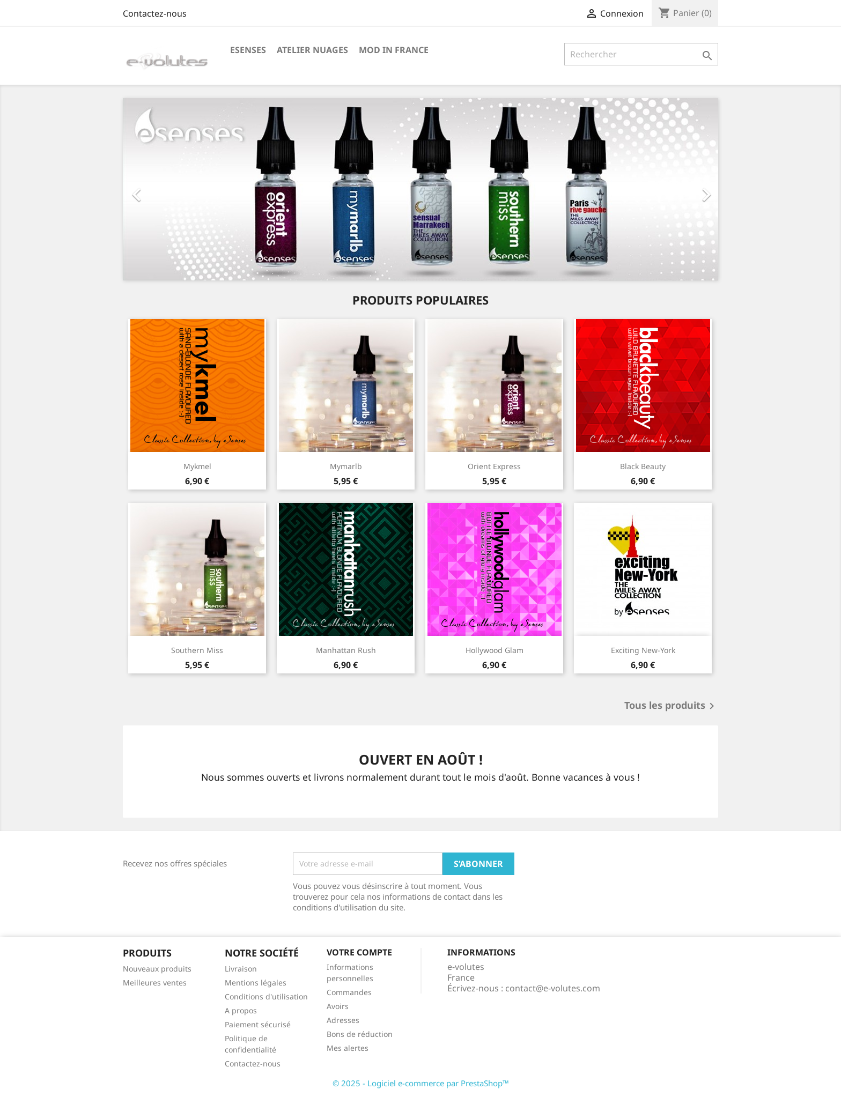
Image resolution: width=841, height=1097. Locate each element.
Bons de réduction (360, 1034)
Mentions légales (255, 982)
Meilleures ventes (155, 982)
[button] (167, 189)
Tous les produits (671, 706)
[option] (420, 189)
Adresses (343, 1020)
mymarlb (346, 466)
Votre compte (359, 952)
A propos (241, 1010)
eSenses (248, 50)
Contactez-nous (155, 13)
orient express (494, 466)
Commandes (349, 992)
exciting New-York (643, 650)
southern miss (197, 650)
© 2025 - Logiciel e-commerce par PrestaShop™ (421, 1083)
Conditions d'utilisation (266, 996)
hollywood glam (494, 650)
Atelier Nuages (312, 50)
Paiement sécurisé (258, 1024)
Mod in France (394, 50)
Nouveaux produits (157, 968)
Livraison (241, 968)
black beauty (643, 466)
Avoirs (338, 1006)
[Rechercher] (641, 54)
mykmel (197, 466)
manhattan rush (346, 650)
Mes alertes (347, 1048)
